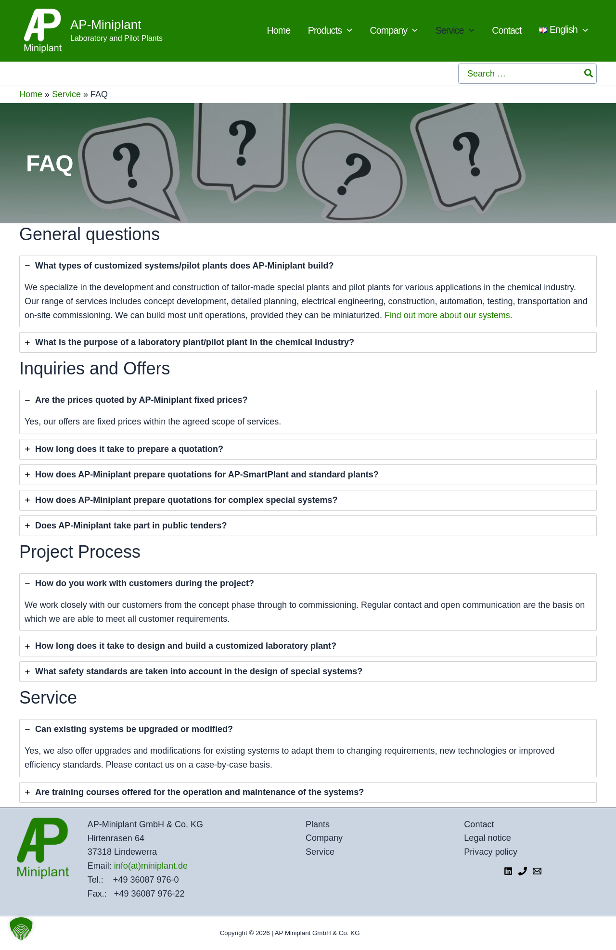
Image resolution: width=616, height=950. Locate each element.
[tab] (308, 291)
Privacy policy (491, 852)
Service (66, 94)
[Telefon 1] (522, 871)
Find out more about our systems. (449, 315)
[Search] (589, 73)
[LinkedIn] (508, 871)
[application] (383, 31)
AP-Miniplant (105, 24)
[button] (21, 929)
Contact (480, 824)
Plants (318, 824)
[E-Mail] (537, 871)
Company (324, 838)
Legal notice (488, 838)
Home (30, 94)
